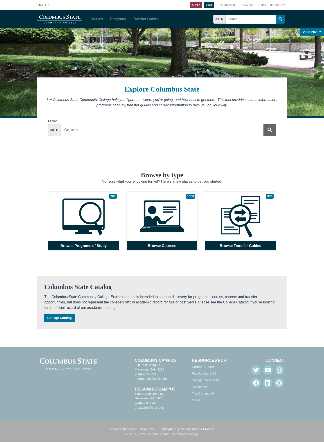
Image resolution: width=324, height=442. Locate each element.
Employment (167, 429)
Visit (209, 5)
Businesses (200, 387)
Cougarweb (247, 5)
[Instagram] (279, 370)
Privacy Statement (123, 429)
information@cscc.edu (151, 379)
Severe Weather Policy (197, 429)
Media (196, 400)
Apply (196, 5)
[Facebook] (256, 383)
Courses (96, 19)
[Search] (280, 19)
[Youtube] (268, 370)
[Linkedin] (267, 383)
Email (263, 5)
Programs (118, 19)
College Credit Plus (206, 380)
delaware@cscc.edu (149, 407)
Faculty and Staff (204, 373)
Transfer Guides (146, 19)
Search (52, 121)
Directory (277, 5)
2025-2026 (311, 32)
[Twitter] (256, 370)
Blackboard (226, 5)
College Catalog (59, 318)
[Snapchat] (279, 383)
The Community (203, 393)
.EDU (43, 5)
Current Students (204, 367)
